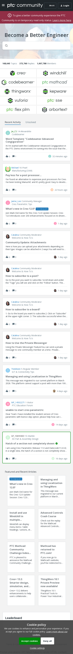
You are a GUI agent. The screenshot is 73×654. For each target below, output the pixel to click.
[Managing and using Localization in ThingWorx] (52, 490)
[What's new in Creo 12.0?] (21, 490)
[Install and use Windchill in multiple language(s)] (21, 523)
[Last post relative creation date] (59, 156)
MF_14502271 (18, 402)
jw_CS (14, 131)
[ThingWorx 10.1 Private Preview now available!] (52, 590)
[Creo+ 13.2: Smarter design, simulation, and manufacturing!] (21, 590)
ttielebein (16, 369)
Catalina (15, 235)
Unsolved (30, 122)
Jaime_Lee (16, 201)
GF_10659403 (17, 436)
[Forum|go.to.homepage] (23, 5)
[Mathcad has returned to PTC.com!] (52, 557)
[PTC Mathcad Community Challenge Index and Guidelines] (21, 557)
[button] (36, 648)
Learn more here (61, 20)
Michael (15, 168)
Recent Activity (13, 122)
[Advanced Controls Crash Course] (52, 523)
